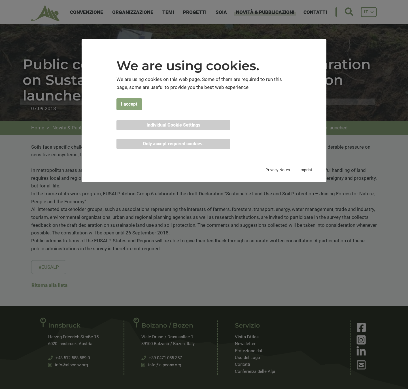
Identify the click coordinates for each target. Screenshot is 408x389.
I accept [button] (129, 104)
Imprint (305, 170)
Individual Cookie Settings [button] (173, 125)
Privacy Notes (277, 170)
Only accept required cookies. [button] (173, 143)
